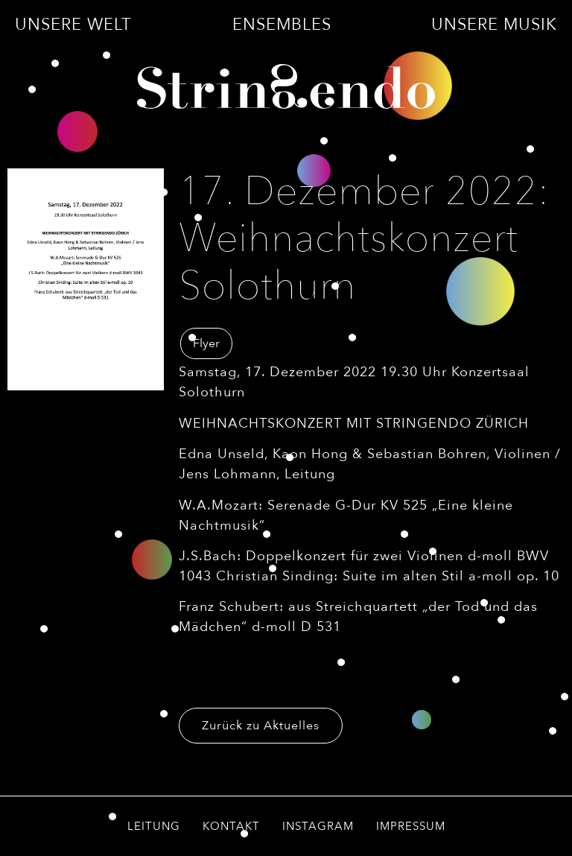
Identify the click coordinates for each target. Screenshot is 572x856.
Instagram (318, 826)
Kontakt (231, 826)
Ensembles (281, 24)
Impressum (410, 826)
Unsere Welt (73, 24)
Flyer (206, 343)
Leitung (153, 826)
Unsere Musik (494, 24)
